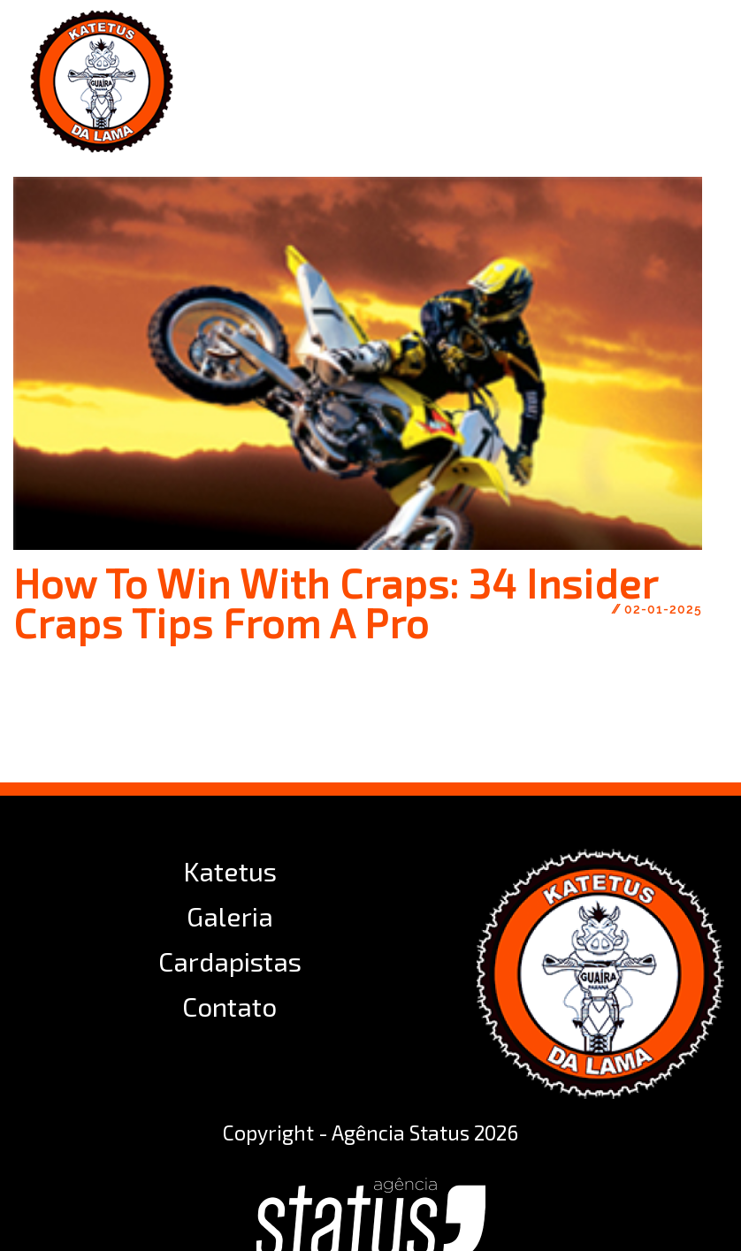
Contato (229, 1006)
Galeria (230, 916)
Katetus (230, 871)
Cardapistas (230, 961)
